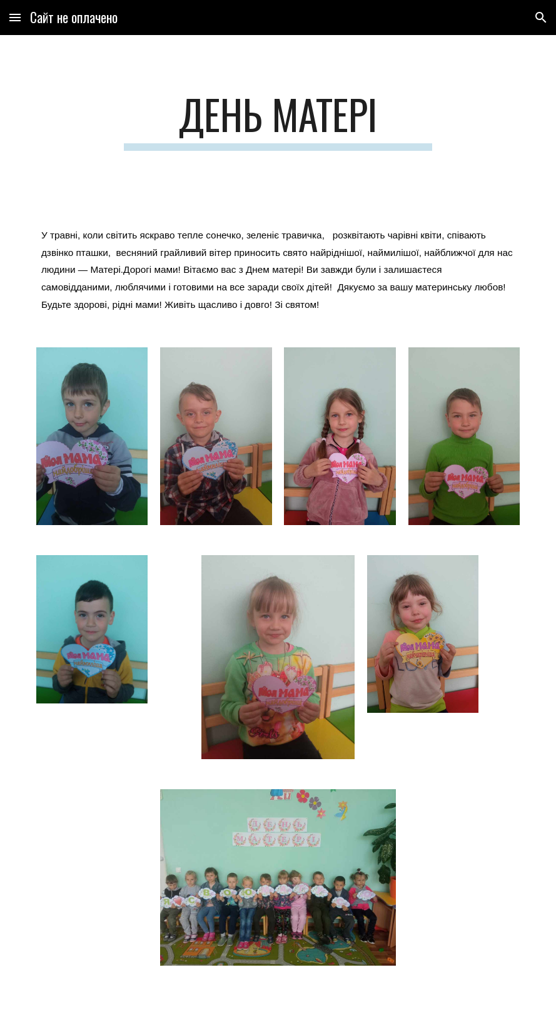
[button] (15, 17)
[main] (278, 120)
